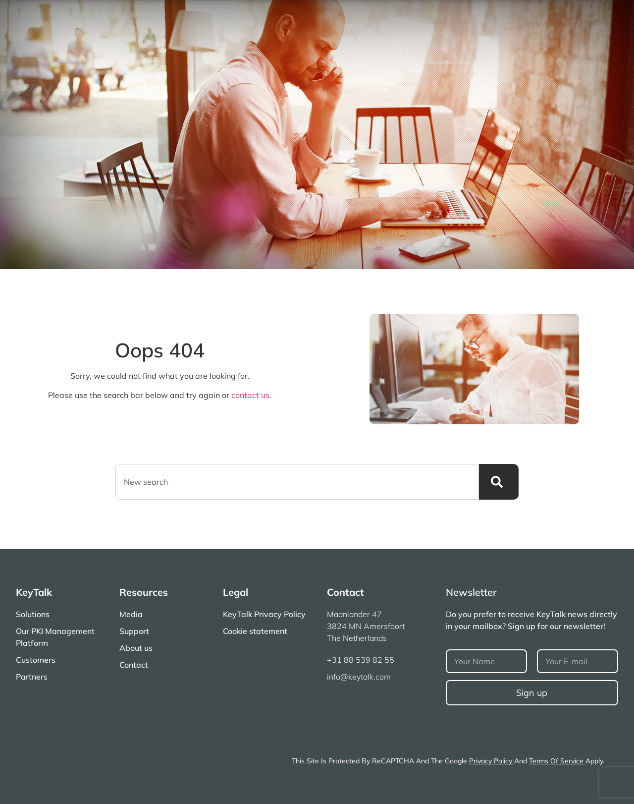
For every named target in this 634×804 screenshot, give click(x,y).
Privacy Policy (491, 760)
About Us (497, 14)
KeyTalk (34, 592)
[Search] (499, 482)
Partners (580, 32)
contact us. (251, 395)
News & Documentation (483, 32)
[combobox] (297, 482)
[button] (577, 14)
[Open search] (604, 13)
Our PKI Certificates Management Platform (254, 31)
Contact (543, 14)
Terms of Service (557, 760)
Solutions (386, 32)
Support (450, 14)
